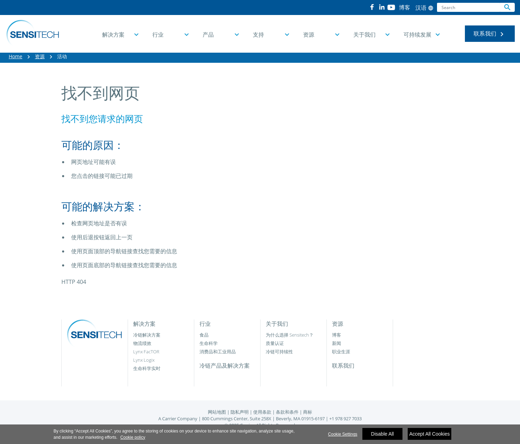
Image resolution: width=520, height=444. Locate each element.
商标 (307, 412)
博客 (336, 335)
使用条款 (262, 412)
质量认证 (275, 343)
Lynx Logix (144, 360)
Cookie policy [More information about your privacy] (132, 439)
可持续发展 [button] (417, 34)
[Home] (32, 34)
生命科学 (208, 343)
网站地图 (217, 412)
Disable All (382, 436)
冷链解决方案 (146, 335)
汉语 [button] (424, 8)
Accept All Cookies (429, 436)
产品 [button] (208, 34)
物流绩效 (142, 343)
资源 (40, 56)
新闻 (336, 343)
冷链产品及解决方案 (224, 365)
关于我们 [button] (364, 34)
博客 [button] (404, 7)
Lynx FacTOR (146, 351)
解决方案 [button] (113, 34)
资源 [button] (308, 34)
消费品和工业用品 (217, 351)
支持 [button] (258, 34)
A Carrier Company (177, 418)
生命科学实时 (146, 368)
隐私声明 (240, 412)
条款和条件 (287, 412)
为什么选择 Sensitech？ (290, 335)
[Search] (468, 7)
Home (15, 56)
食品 (204, 335)
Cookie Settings (342, 436)
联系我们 (490, 34)
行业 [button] (158, 34)
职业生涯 (341, 351)
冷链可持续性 (279, 351)
